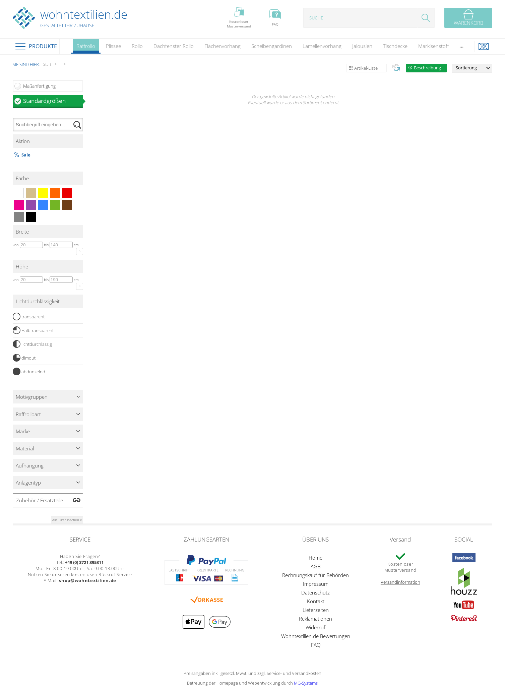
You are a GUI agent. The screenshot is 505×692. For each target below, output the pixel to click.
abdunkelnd (29, 372)
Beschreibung (427, 68)
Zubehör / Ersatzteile (39, 500)
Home (315, 557)
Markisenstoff (433, 46)
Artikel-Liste (366, 68)
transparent (29, 317)
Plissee (113, 46)
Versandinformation (400, 582)
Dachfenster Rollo (173, 46)
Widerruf (315, 627)
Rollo (137, 46)
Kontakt (315, 601)
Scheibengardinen (271, 46)
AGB (315, 566)
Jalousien (362, 46)
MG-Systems (306, 683)
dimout (24, 358)
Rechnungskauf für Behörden (315, 575)
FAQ (315, 644)
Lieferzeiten (316, 610)
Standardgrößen (53, 101)
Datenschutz (315, 592)
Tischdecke (395, 46)
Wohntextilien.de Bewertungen (315, 636)
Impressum (315, 583)
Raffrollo (86, 48)
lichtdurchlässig (32, 344)
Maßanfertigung (39, 86)
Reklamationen (315, 618)
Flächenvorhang (222, 46)
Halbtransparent (33, 330)
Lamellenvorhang (322, 46)
